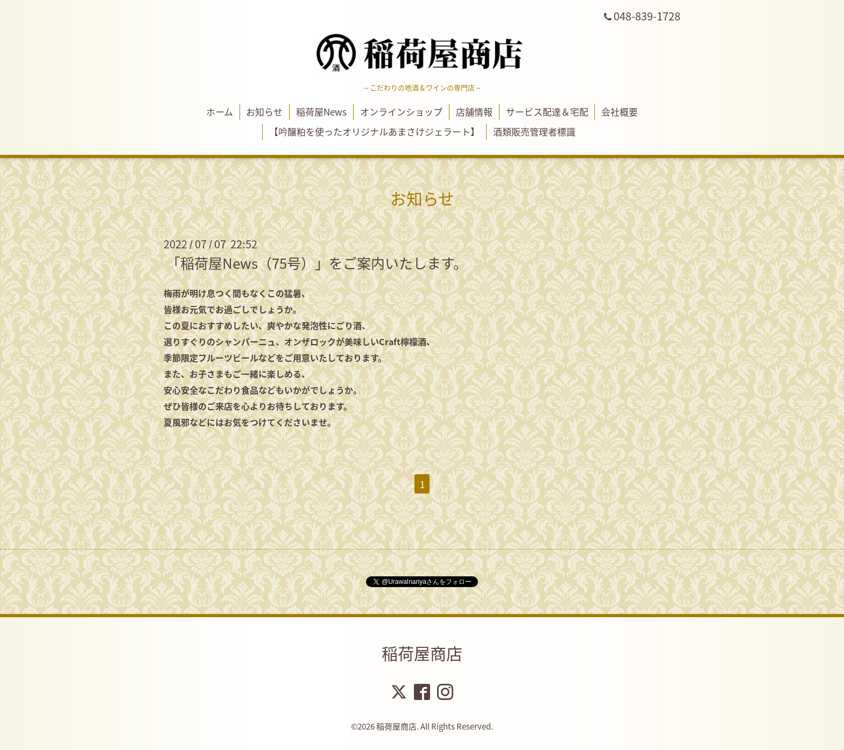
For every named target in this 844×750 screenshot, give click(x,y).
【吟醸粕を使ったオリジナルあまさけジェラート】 (374, 131)
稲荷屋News (321, 111)
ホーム (219, 111)
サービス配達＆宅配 (547, 111)
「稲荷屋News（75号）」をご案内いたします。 (316, 263)
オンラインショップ (401, 111)
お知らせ (264, 111)
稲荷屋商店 (422, 653)
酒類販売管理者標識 (534, 131)
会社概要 (619, 111)
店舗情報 (474, 111)
